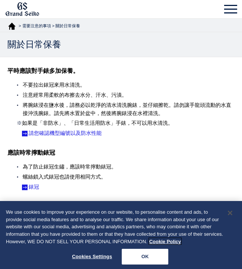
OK (145, 258)
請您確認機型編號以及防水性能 (65, 133)
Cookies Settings (92, 258)
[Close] (230, 214)
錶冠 (34, 187)
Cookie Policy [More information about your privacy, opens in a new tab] (165, 242)
